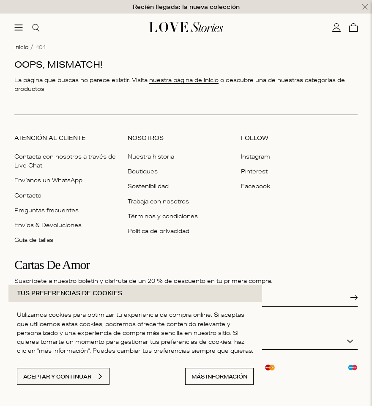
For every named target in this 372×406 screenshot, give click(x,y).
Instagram (255, 156)
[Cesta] (353, 27)
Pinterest (254, 171)
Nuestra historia (151, 156)
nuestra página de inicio (184, 80)
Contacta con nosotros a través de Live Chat (65, 161)
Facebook (255, 186)
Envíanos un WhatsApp (48, 180)
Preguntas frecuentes (46, 210)
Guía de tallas (33, 240)
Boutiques (143, 171)
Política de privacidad (158, 231)
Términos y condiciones (163, 215)
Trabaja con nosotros (158, 201)
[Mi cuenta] (336, 27)
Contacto (27, 195)
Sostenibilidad (148, 186)
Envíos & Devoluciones (48, 225)
